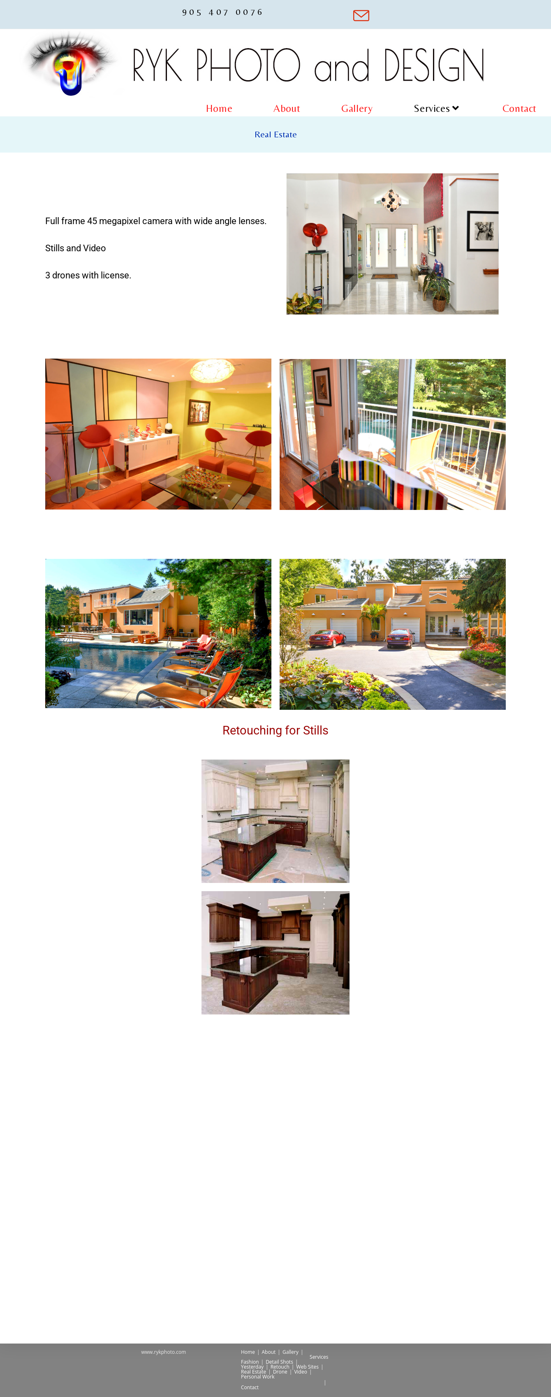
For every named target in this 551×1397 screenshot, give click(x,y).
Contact (250, 1387)
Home (248, 1351)
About (269, 1351)
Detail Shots (279, 1361)
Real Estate (253, 1371)
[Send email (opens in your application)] (354, 16)
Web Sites (307, 1366)
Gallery (290, 1351)
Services (319, 1356)
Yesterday (252, 1366)
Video (300, 1371)
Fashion (250, 1361)
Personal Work (257, 1376)
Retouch (280, 1366)
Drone (280, 1371)
